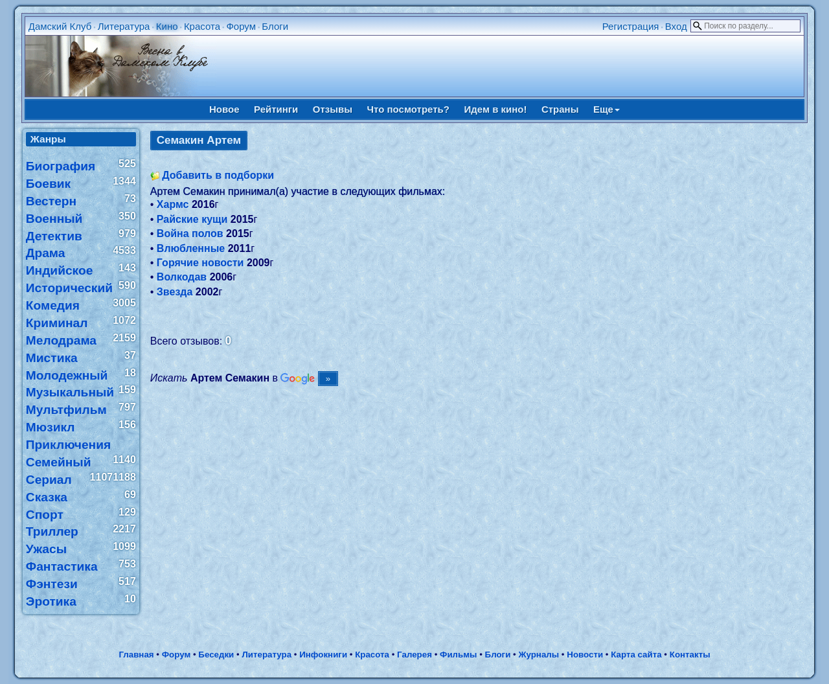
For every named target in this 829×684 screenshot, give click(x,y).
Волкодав (182, 276)
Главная (136, 654)
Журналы (538, 654)
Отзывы (332, 109)
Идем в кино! (495, 109)
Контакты (690, 654)
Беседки (216, 654)
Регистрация (630, 26)
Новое (224, 109)
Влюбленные (191, 248)
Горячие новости (200, 262)
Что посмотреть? (408, 109)
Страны (560, 109)
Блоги (275, 26)
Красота (202, 26)
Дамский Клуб (60, 26)
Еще (606, 109)
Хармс (173, 204)
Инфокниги (323, 654)
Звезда (175, 291)
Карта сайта (636, 654)
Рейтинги (276, 109)
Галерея (414, 654)
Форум (241, 26)
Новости (585, 654)
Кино (167, 26)
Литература (124, 26)
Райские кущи (192, 219)
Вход (676, 26)
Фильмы (458, 654)
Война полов (190, 233)
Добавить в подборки (218, 175)
